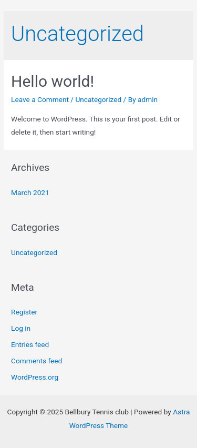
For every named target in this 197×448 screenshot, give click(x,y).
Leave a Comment (40, 99)
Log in (20, 328)
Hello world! (52, 81)
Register (24, 312)
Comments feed (36, 361)
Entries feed (30, 344)
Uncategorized (98, 99)
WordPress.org (34, 377)
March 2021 (30, 192)
